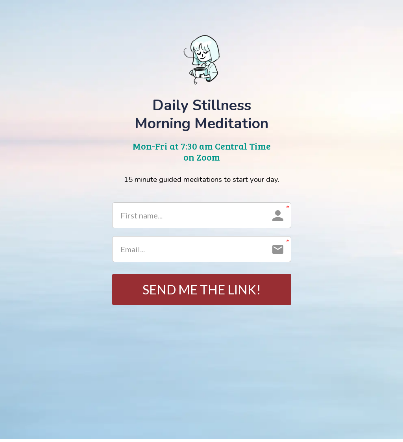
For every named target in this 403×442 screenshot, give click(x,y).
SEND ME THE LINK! (202, 291)
